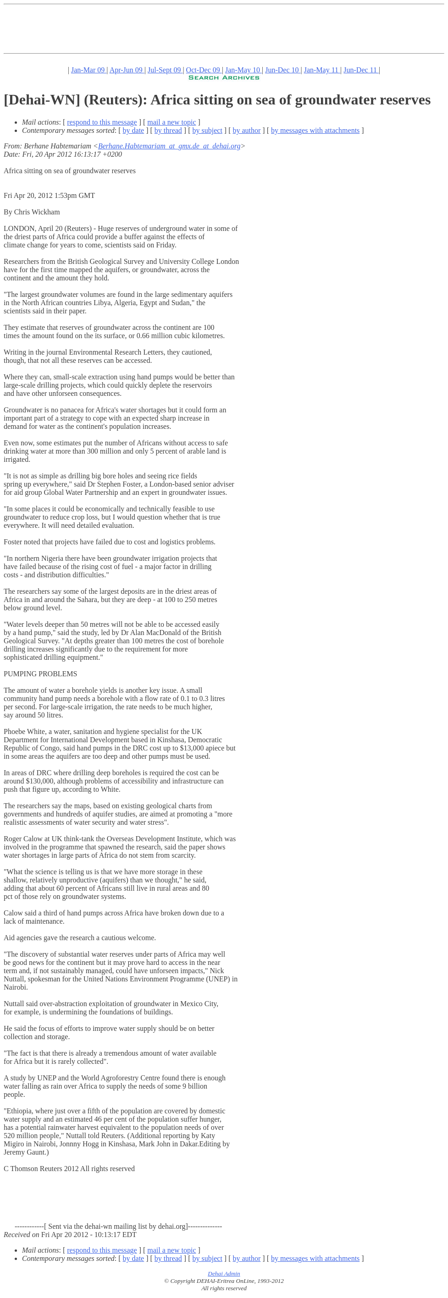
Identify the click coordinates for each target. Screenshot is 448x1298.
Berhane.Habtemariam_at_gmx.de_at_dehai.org (169, 146)
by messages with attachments (315, 130)
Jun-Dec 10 (282, 70)
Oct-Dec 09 (204, 70)
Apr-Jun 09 (127, 70)
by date (133, 130)
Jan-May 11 (322, 70)
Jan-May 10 (243, 70)
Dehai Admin (224, 1273)
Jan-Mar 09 (88, 70)
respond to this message (102, 122)
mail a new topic (171, 122)
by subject (207, 130)
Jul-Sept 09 (165, 70)
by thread (168, 130)
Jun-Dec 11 (361, 70)
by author (246, 130)
